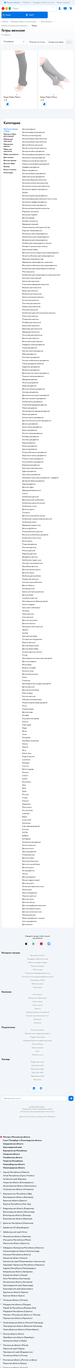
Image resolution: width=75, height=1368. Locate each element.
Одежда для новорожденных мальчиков (37, 262)
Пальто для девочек (29, 408)
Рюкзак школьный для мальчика (34, 148)
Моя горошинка (28, 272)
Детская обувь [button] (9, 163)
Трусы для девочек (29, 852)
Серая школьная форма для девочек (35, 164)
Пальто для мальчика (30, 316)
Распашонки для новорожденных (35, 234)
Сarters (25, 779)
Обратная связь (37, 984)
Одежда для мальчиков (30, 332)
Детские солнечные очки (32, 912)
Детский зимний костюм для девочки (36, 421)
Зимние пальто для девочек (32, 351)
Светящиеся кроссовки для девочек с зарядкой (40, 478)
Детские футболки (29, 528)
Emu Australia (27, 810)
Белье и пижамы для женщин (14, 25)
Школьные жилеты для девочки (34, 205)
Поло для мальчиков (30, 310)
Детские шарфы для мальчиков (34, 905)
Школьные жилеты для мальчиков (35, 183)
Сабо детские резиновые (32, 700)
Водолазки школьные (30, 212)
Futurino (25, 766)
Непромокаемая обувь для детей (34, 703)
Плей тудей (26, 725)
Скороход (26, 681)
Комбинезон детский (30, 497)
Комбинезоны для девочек (32, 402)
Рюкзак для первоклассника (33, 886)
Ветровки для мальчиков (31, 288)
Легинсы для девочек (30, 383)
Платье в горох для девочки (32, 459)
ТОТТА (25, 833)
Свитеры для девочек (30, 392)
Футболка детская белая (31, 576)
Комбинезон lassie (29, 522)
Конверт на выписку (30, 221)
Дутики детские (28, 687)
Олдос (24, 728)
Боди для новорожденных (32, 231)
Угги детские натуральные (32, 639)
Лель (24, 785)
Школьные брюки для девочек (34, 174)
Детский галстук (28, 902)
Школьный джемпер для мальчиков (35, 208)
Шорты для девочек (29, 414)
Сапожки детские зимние (32, 652)
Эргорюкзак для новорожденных (35, 240)
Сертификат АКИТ (37, 980)
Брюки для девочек (29, 430)
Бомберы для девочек (30, 437)
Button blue (26, 753)
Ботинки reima (27, 671)
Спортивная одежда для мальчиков (35, 284)
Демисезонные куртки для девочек (35, 395)
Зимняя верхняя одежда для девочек (36, 411)
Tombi (24, 677)
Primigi (25, 655)
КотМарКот (26, 839)
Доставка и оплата (37, 955)
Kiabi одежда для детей (31, 826)
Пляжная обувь (28, 709)
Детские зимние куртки (31, 570)
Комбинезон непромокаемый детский (37, 519)
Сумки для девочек (29, 921)
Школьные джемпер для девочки (34, 196)
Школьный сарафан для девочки (34, 202)
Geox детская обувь (29, 636)
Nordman (25, 611)
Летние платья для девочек (32, 433)
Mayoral (25, 747)
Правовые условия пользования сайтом (37, 1109)
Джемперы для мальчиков (32, 329)
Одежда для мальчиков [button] (8, 140)
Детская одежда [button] (10, 160)
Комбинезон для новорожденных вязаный (38, 269)
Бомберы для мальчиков (31, 322)
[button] (30, 15)
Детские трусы (28, 867)
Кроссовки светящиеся (31, 608)
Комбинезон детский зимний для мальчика (38, 313)
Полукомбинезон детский (32, 532)
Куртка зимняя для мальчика (33, 297)
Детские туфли (28, 487)
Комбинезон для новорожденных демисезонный (41, 275)
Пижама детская (28, 855)
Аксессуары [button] (8, 173)
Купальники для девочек (31, 842)
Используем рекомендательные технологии (37, 1111)
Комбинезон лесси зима (31, 538)
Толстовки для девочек (31, 357)
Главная (5, 21)
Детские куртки (28, 509)
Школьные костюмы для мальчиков (35, 186)
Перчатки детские (29, 896)
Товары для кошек (37, 1062)
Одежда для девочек (30, 379)
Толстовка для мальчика (31, 303)
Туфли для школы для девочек (33, 177)
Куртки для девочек (29, 449)
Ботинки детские (28, 696)
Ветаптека (37, 1080)
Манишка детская (28, 915)
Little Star (26, 814)
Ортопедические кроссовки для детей (37, 658)
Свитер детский (28, 589)
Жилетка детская (28, 551)
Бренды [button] (7, 167)
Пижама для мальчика (30, 319)
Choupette (26, 738)
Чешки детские (28, 614)
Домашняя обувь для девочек (33, 481)
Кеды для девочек (29, 484)
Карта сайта (37, 987)
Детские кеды (27, 712)
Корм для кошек (37, 1065)
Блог (37, 1051)
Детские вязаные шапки (31, 909)
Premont (25, 801)
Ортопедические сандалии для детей (36, 684)
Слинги (25, 494)
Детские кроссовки (30, 620)
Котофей (25, 715)
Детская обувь (27, 595)
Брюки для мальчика (30, 291)
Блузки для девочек (29, 446)
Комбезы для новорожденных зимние (36, 243)
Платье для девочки (29, 348)
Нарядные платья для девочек (33, 345)
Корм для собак (38, 1072)
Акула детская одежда (30, 719)
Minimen (25, 795)
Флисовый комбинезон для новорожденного (39, 265)
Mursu (24, 706)
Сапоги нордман (28, 604)
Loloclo (25, 776)
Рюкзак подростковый (31, 880)
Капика (25, 744)
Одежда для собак (37, 1076)
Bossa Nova (26, 782)
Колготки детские (29, 845)
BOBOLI (25, 836)
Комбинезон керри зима (31, 560)
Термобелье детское (30, 566)
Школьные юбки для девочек (33, 151)
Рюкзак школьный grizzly (31, 135)
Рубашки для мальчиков (31, 307)
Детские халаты (28, 858)
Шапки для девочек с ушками (33, 918)
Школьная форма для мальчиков (34, 139)
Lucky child (26, 820)
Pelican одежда (27, 769)
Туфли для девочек (29, 471)
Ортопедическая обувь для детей (35, 601)
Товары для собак (37, 1069)
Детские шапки (28, 883)
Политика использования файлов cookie (37, 977)
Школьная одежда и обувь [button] (11, 130)
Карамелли (26, 804)
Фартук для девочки (30, 170)
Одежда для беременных (31, 490)
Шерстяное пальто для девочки (34, 456)
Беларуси (52, 1117)
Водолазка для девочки (31, 465)
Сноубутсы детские (29, 598)
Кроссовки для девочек (31, 475)
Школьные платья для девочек (33, 158)
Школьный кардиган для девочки (35, 189)
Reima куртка (27, 541)
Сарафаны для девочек (30, 167)
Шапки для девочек (29, 893)
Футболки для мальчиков (32, 294)
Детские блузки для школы (32, 145)
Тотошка (25, 772)
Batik (24, 788)
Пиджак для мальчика (30, 579)
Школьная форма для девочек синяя (36, 154)
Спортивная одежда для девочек (34, 405)
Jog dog (25, 633)
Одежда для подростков (31, 525)
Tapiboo (25, 630)
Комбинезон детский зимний (33, 503)
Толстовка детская (29, 547)
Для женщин (46, 21)
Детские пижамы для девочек (33, 389)
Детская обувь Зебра (30, 649)
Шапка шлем (27, 890)
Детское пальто (28, 573)
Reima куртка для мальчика (32, 341)
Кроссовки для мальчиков (32, 468)
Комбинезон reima (29, 506)
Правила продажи (37, 966)
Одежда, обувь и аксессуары (23, 21)
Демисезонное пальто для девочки (35, 373)
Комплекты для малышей (31, 278)
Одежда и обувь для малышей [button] (10, 135)
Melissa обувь (27, 693)
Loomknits (26, 760)
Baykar (24, 817)
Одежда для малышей (30, 224)
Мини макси (27, 807)
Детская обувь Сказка (30, 646)
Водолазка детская (29, 554)
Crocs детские (27, 617)
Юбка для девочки (29, 354)
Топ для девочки (28, 871)
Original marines (28, 757)
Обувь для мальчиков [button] (8, 150)
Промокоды (37, 969)
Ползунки (26, 513)
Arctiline (25, 829)
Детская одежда (28, 218)
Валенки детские (28, 642)
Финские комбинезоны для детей (35, 535)
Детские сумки (28, 899)
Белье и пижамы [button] (10, 170)
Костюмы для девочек (30, 440)
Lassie (24, 734)
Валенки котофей (29, 668)
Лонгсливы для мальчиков (32, 335)
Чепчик (25, 874)
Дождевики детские (30, 557)
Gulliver (25, 722)
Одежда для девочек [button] (8, 145)
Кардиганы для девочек (31, 367)
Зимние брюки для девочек (32, 462)
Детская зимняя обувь (30, 690)
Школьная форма (28, 129)
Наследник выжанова (30, 741)
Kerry (24, 750)
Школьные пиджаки (30, 215)
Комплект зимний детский (32, 563)
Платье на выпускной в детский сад (36, 227)
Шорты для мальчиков (30, 326)
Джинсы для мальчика (30, 338)
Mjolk (24, 791)
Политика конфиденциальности (37, 973)
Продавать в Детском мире (37, 959)
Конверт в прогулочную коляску (34, 246)
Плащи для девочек (29, 544)
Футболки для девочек (31, 370)
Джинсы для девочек (30, 424)
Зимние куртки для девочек (33, 417)
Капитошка (26, 823)
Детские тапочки (28, 623)
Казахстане (42, 1117)
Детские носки (28, 848)
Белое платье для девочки (32, 427)
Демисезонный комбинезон (33, 500)
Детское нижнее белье (31, 864)
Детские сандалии (29, 661)
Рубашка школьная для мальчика (34, 161)
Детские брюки (28, 585)
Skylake (25, 193)
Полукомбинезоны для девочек (34, 452)
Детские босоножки (30, 674)
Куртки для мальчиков (30, 281)
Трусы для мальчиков (30, 861)
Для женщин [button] (9, 157)
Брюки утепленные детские (33, 592)
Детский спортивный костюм (33, 516)
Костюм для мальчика (30, 300)
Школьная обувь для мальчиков (34, 180)
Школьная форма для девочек (33, 132)
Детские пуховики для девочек (34, 398)
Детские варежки (29, 877)
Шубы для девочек (29, 386)
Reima (24, 731)
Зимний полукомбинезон (32, 582)
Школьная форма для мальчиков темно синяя (39, 199)
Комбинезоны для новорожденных (35, 237)
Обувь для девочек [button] (11, 154)
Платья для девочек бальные (33, 364)
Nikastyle (25, 763)
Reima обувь (27, 665)
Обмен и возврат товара (37, 962)
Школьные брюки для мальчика (34, 142)
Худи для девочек (28, 443)
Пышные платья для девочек (33, 376)
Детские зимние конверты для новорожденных (40, 253)
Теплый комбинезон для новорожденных (38, 256)
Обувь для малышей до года (32, 259)
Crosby (25, 798)
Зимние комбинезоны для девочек (35, 360)
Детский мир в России (28, 1117)
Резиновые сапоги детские (32, 627)
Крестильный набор (30, 250)
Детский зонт (27, 924)
